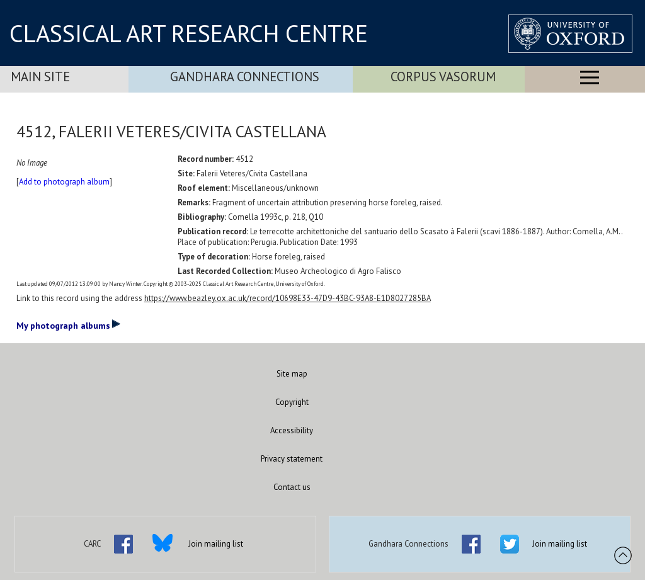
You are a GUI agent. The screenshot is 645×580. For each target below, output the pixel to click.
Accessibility (291, 430)
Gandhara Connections (244, 76)
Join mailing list (215, 543)
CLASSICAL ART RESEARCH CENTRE (188, 33)
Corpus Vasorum (443, 76)
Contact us (292, 487)
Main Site (40, 76)
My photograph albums (68, 325)
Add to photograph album (64, 181)
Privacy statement (291, 458)
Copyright (292, 402)
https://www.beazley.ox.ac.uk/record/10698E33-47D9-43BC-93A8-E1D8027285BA (287, 298)
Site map (292, 373)
